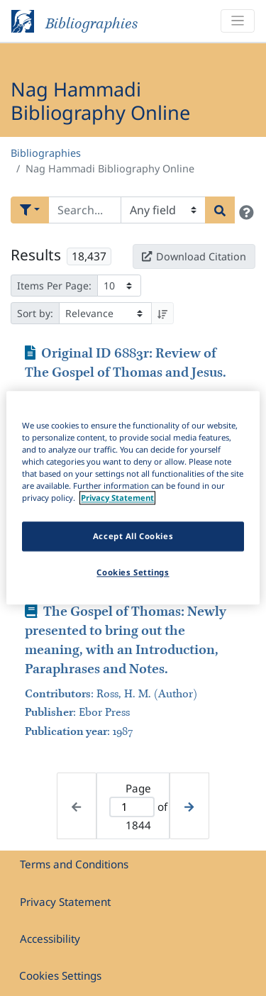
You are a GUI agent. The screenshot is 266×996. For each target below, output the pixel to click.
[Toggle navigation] (238, 21)
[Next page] (189, 806)
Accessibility (50, 938)
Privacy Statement (65, 902)
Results (36, 255)
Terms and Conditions (74, 864)
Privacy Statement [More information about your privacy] (117, 498)
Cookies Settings (60, 975)
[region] (132, 497)
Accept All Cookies (133, 536)
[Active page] (132, 807)
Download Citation (193, 256)
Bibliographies (46, 153)
